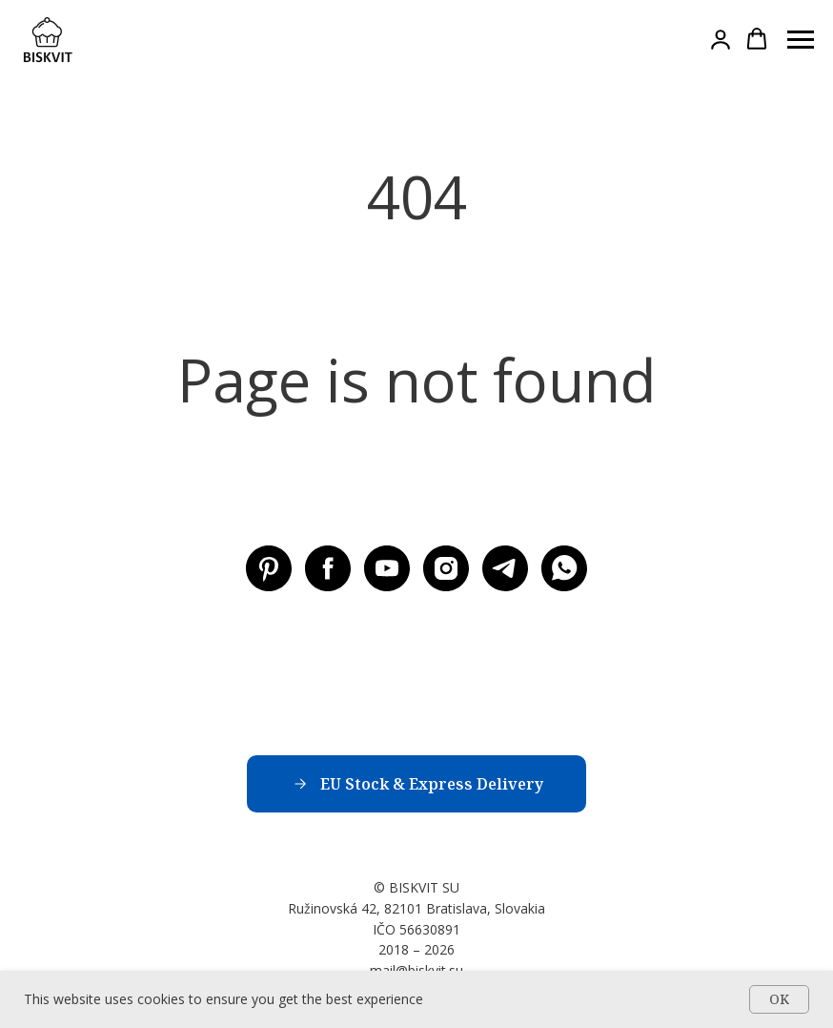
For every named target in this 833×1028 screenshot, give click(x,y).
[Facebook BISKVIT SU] (328, 568)
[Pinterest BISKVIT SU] (269, 568)
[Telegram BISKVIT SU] (505, 568)
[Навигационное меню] (800, 40)
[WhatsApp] (564, 568)
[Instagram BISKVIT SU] (446, 568)
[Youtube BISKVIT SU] (387, 568)
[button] (720, 39)
